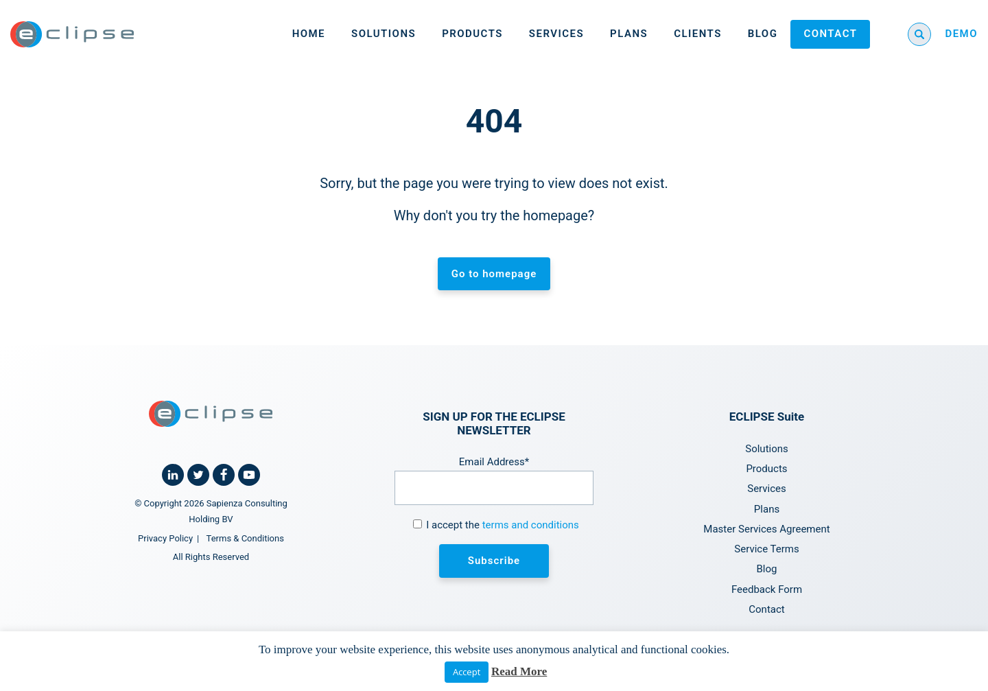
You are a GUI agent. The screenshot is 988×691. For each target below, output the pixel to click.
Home (308, 33)
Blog (763, 33)
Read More (519, 671)
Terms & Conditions (245, 538)
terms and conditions (530, 525)
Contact (830, 33)
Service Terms (766, 549)
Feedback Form (766, 589)
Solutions (383, 33)
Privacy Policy (165, 538)
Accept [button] (466, 672)
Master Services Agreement (766, 529)
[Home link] (72, 34)
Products (472, 33)
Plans (629, 33)
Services (556, 33)
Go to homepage (494, 274)
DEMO (961, 33)
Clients (698, 33)
